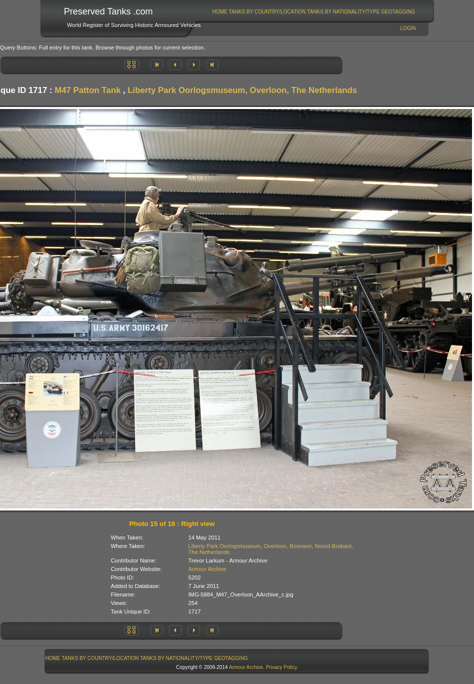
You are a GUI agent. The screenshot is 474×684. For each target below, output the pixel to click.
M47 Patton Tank (87, 90)
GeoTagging (398, 11)
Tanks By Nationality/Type (343, 11)
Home (220, 11)
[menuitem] (220, 11)
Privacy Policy (281, 667)
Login (408, 28)
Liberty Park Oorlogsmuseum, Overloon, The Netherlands (242, 90)
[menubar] (314, 11)
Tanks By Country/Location (267, 11)
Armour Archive (207, 569)
